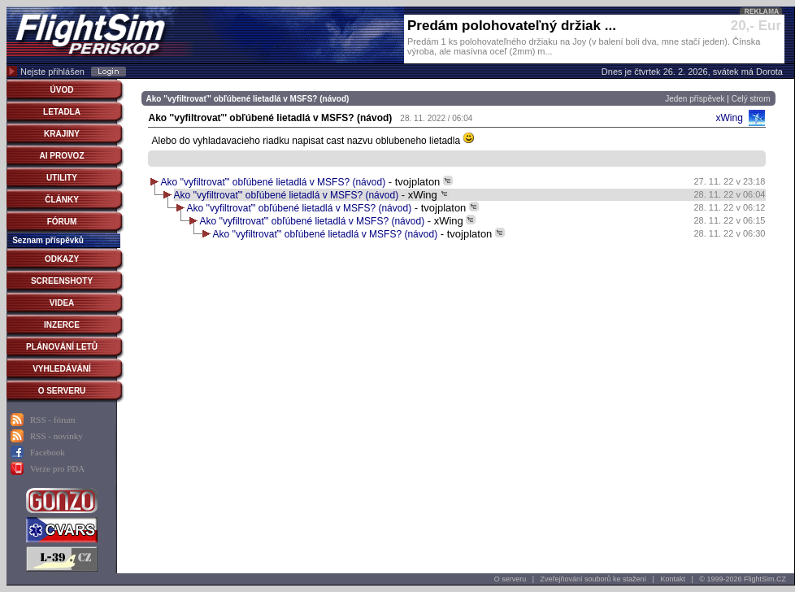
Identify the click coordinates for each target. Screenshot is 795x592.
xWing (728, 118)
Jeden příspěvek (694, 98)
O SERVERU (62, 390)
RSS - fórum (53, 419)
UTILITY (61, 177)
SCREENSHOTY (62, 280)
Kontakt (672, 579)
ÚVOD (62, 89)
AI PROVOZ (61, 155)
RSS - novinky (56, 436)
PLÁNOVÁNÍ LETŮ (62, 346)
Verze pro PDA (57, 468)
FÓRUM (62, 221)
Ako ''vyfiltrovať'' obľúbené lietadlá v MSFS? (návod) (273, 182)
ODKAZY (62, 259)
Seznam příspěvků (48, 240)
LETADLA (61, 111)
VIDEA (62, 302)
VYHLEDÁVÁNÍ (62, 368)
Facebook (47, 452)
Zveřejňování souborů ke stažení (594, 579)
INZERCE (62, 324)
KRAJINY (62, 133)
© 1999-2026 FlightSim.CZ (742, 579)
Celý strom (751, 98)
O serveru (510, 579)
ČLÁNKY (62, 199)
